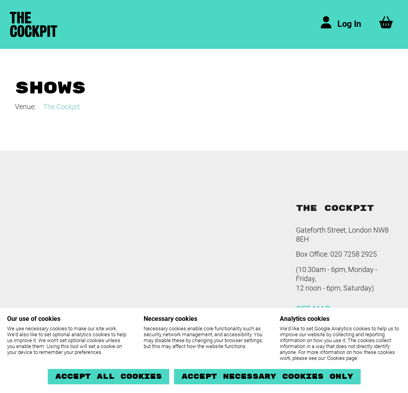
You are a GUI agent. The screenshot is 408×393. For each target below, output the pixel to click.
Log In (349, 24)
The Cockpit (61, 106)
